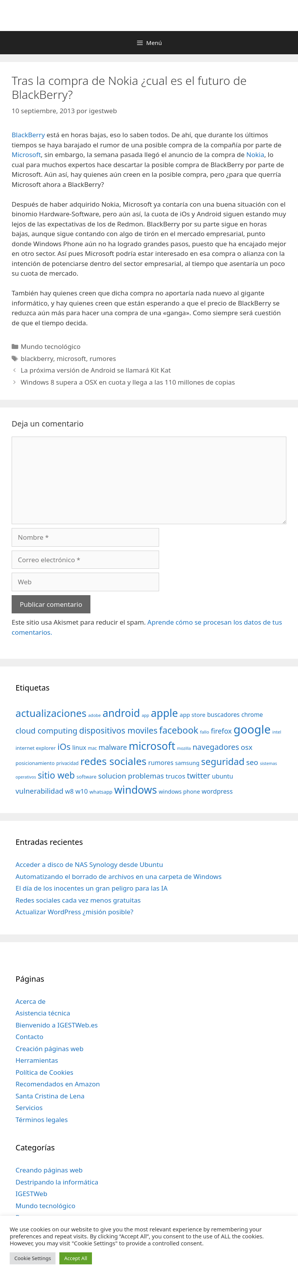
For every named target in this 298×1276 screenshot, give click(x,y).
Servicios (29, 1107)
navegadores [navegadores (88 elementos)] (215, 747)
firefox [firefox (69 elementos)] (221, 731)
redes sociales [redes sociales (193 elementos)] (113, 761)
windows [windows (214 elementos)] (135, 789)
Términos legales (42, 1119)
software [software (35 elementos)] (86, 777)
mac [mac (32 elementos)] (92, 748)
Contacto (29, 1036)
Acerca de (30, 1001)
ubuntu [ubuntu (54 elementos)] (222, 776)
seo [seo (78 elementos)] (252, 762)
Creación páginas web (49, 1048)
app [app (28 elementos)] (145, 715)
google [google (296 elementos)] (252, 729)
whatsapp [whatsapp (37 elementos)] (101, 791)
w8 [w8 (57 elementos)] (69, 791)
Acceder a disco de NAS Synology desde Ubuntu (89, 864)
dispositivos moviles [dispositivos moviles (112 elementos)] (118, 730)
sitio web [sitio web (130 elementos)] (56, 775)
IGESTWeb (31, 1193)
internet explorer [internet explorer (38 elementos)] (36, 747)
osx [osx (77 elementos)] (247, 747)
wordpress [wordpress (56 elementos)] (217, 791)
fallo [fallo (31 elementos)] (204, 732)
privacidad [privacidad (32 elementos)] (67, 763)
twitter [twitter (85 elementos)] (198, 775)
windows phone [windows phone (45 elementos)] (179, 791)
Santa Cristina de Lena (50, 1095)
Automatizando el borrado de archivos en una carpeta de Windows (119, 876)
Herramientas (37, 1060)
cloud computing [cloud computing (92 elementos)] (46, 730)
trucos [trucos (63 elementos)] (175, 776)
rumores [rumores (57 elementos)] (160, 762)
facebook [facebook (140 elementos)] (178, 730)
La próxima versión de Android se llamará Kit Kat (96, 370)
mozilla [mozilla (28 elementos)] (184, 748)
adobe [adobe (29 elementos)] (94, 715)
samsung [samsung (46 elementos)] (187, 763)
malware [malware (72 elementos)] (113, 747)
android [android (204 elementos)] (121, 713)
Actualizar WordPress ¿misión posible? (74, 911)
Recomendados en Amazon (58, 1083)
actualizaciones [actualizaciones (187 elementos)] (51, 713)
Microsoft (26, 154)
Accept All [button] (75, 1258)
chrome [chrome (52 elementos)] (252, 714)
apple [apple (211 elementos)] (164, 713)
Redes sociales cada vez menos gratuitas (78, 900)
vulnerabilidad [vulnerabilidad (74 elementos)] (39, 791)
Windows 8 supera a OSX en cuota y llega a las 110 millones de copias (128, 382)
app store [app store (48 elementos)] (192, 714)
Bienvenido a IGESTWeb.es (57, 1024)
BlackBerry (28, 134)
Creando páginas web (49, 1169)
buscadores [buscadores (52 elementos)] (223, 714)
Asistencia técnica (43, 1012)
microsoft (71, 358)
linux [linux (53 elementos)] (79, 747)
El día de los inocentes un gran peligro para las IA (92, 888)
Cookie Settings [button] (32, 1258)
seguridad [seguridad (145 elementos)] (222, 761)
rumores (103, 358)
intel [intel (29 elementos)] (276, 732)
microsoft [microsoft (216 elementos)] (152, 746)
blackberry (37, 358)
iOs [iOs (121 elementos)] (64, 747)
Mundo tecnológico (50, 346)
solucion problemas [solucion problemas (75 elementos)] (131, 775)
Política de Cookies (44, 1072)
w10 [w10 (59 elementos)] (81, 791)
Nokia (255, 154)
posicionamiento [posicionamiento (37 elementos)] (35, 763)
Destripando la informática (57, 1182)
